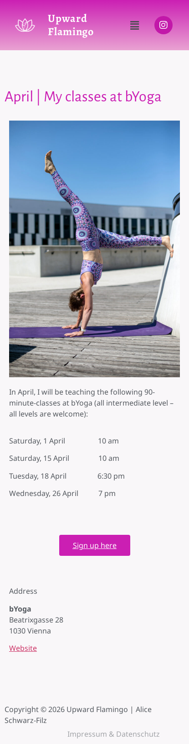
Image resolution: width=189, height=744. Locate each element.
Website (23, 648)
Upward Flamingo (71, 25)
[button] (134, 25)
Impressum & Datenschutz (113, 734)
